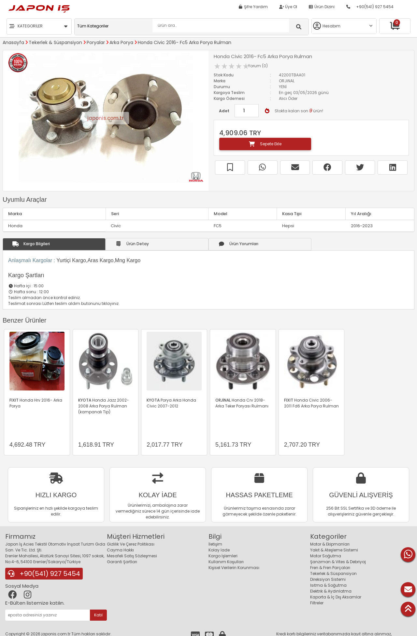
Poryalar (96, 42)
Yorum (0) (258, 66)
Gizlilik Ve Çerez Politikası (130, 544)
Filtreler (317, 603)
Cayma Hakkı (120, 550)
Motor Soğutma (325, 556)
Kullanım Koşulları (226, 561)
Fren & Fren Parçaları (330, 567)
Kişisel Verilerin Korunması (233, 567)
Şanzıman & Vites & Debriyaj (338, 561)
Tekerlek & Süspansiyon (55, 42)
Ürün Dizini (322, 6)
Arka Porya (121, 42)
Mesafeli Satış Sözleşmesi (132, 556)
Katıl (98, 615)
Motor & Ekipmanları (330, 544)
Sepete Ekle (265, 144)
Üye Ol (288, 6)
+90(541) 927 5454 (370, 6)
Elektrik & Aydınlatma (331, 591)
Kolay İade (219, 550)
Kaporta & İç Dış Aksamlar (335, 597)
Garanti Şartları (122, 561)
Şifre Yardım (253, 6)
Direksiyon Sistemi (328, 579)
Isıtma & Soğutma (328, 585)
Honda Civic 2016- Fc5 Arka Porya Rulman (184, 42)
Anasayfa (13, 42)
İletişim (215, 544)
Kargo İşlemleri (222, 556)
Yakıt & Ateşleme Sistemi (334, 550)
